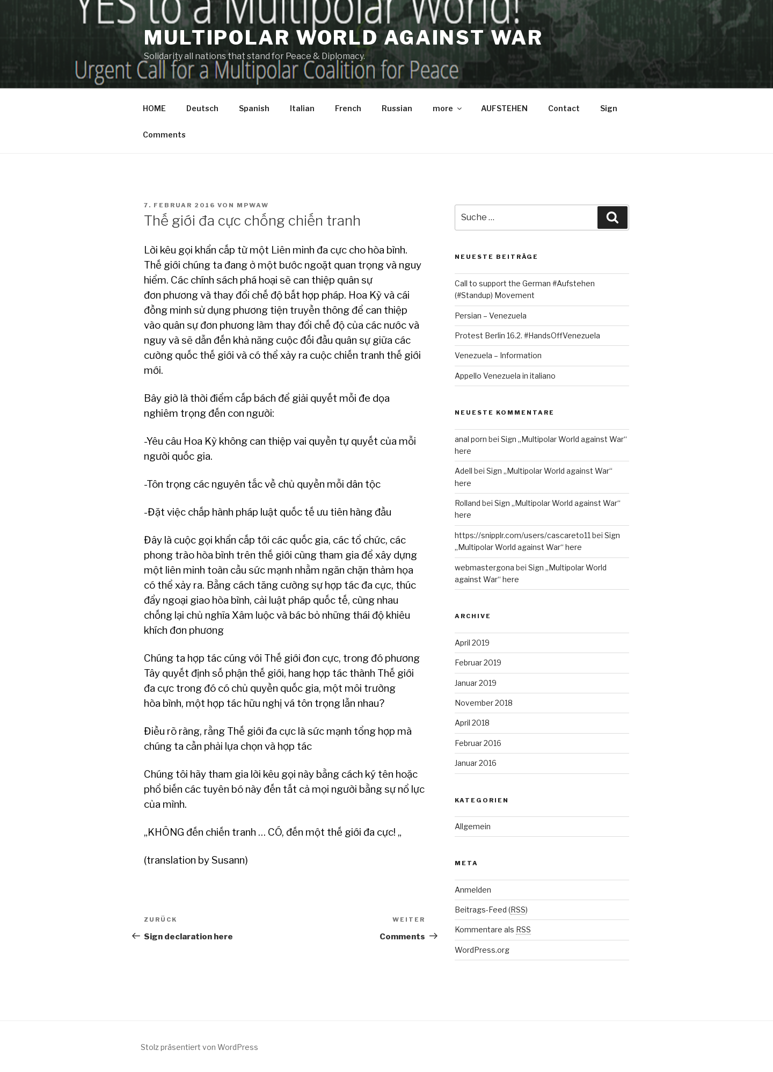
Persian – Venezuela (491, 315)
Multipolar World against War (343, 37)
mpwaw (253, 205)
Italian (302, 108)
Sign (608, 108)
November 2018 (484, 702)
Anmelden (473, 889)
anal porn (471, 439)
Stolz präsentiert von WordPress (199, 1047)
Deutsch (202, 108)
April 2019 (472, 642)
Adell (463, 470)
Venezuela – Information (498, 355)
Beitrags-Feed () (491, 909)
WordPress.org (482, 949)
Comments (164, 134)
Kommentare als (493, 929)
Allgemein (473, 826)
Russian (397, 108)
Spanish (254, 108)
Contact (564, 108)
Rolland (467, 503)
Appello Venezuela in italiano (505, 375)
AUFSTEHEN (504, 108)
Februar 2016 (478, 743)
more (448, 108)
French (348, 108)
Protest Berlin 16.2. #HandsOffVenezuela (527, 335)
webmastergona (484, 567)
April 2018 (472, 722)
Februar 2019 (478, 662)
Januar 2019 (476, 682)
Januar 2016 (476, 762)
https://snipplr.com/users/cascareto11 (522, 535)
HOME (154, 108)
